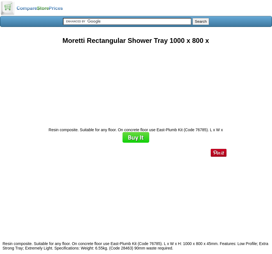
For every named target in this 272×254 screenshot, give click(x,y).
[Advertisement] (136, 84)
